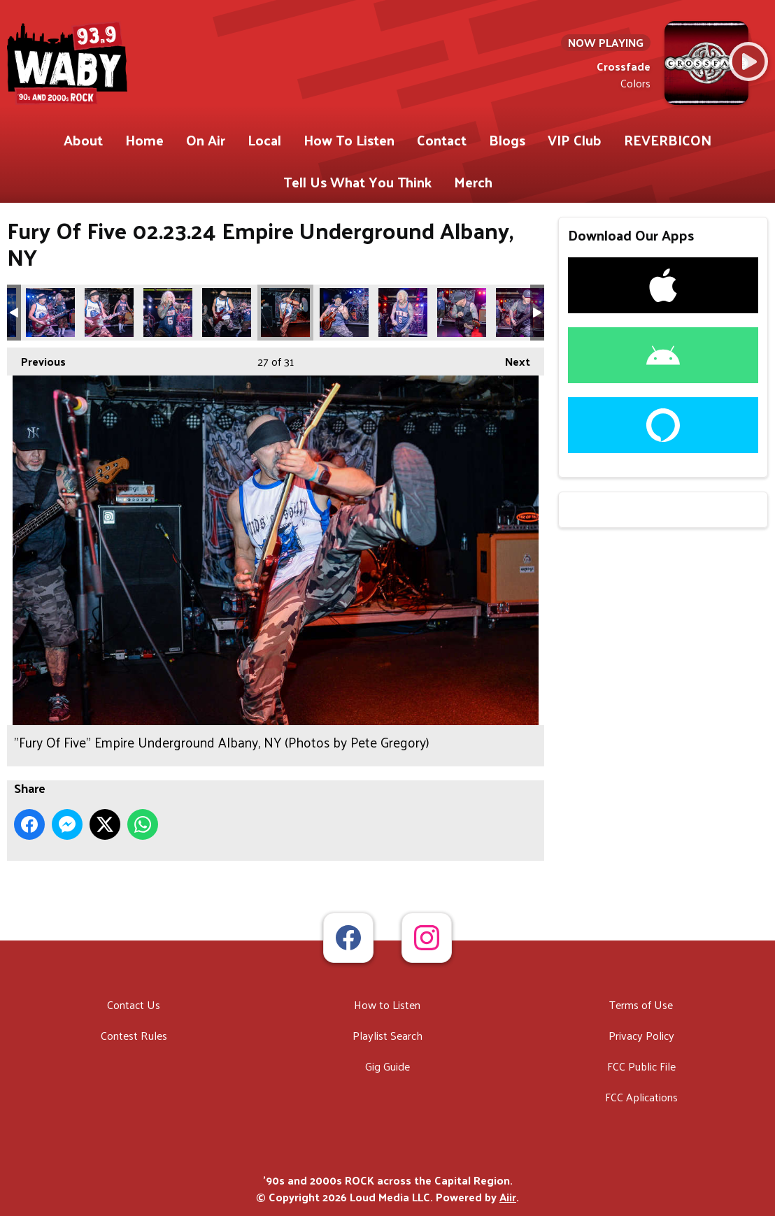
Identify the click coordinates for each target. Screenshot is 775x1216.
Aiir (507, 1197)
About (83, 139)
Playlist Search (387, 1035)
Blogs (507, 139)
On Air (205, 139)
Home (144, 139)
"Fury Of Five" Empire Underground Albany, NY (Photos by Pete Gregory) (50, 312)
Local (264, 139)
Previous (36, 359)
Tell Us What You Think (357, 181)
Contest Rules (134, 1035)
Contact (442, 139)
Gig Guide (387, 1066)
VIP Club (575, 139)
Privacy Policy (641, 1035)
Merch (473, 181)
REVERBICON (667, 139)
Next (510, 359)
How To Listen (349, 139)
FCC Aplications (641, 1097)
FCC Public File (641, 1066)
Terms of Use (641, 1004)
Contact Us (133, 1004)
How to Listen (387, 1004)
